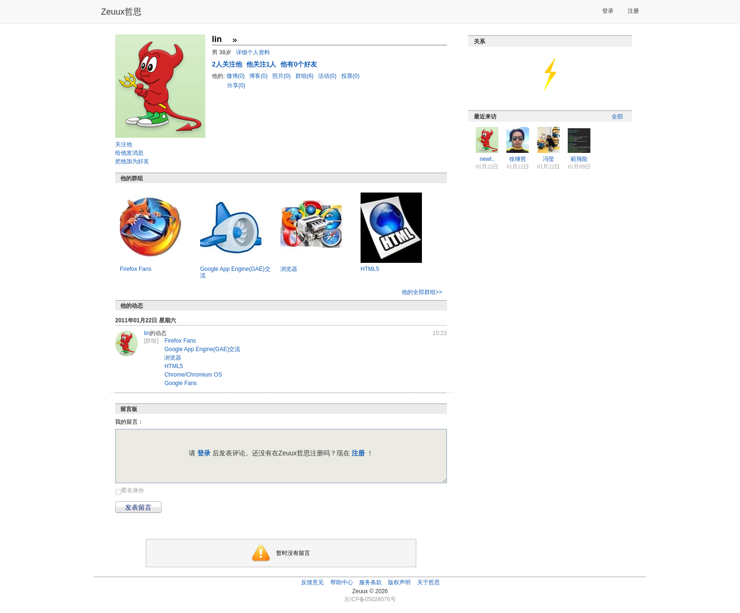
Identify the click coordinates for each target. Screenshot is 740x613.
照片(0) (282, 76)
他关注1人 (262, 64)
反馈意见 (312, 582)
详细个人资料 (253, 52)
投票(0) (350, 76)
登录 (608, 11)
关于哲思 (428, 582)
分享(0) (236, 85)
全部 (617, 116)
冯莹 (548, 159)
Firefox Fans (135, 269)
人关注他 (228, 64)
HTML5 (370, 269)
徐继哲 (517, 159)
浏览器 (288, 269)
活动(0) (328, 76)
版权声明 (399, 582)
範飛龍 (579, 159)
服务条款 (370, 582)
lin (147, 333)
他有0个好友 (298, 64)
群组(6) (305, 76)
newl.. (486, 159)
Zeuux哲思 (121, 12)
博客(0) (259, 76)
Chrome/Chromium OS (193, 374)
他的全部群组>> (422, 292)
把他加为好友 (132, 161)
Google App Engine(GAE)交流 (202, 349)
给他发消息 (129, 153)
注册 (633, 11)
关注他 (123, 144)
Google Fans (180, 383)
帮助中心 (341, 582)
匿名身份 (132, 490)
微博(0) (236, 76)
